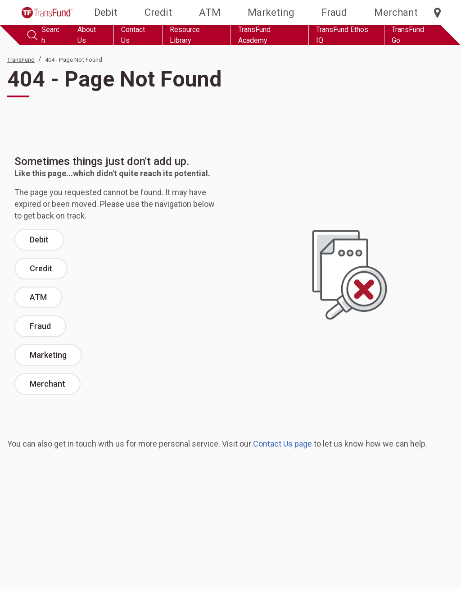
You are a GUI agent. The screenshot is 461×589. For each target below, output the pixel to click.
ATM (210, 12)
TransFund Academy (254, 35)
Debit (106, 12)
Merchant (396, 12)
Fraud (334, 12)
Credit (158, 12)
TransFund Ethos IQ (342, 35)
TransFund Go (408, 35)
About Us (86, 35)
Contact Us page (282, 443)
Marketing (271, 12)
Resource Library (185, 35)
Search (43, 35)
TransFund (21, 59)
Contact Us (133, 35)
